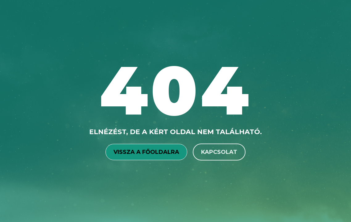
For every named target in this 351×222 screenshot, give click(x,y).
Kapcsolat (219, 151)
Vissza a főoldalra (146, 151)
